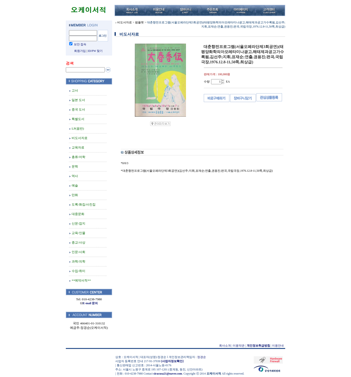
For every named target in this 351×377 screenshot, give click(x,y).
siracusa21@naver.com (167, 373)
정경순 (201, 357)
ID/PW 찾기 (95, 51)
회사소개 (225, 345)
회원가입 (80, 51)
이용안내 (278, 345)
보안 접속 (80, 44)
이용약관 (238, 345)
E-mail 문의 (89, 303)
